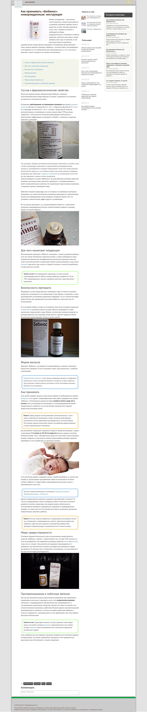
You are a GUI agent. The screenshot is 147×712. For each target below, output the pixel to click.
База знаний (30, 2)
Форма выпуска (30, 73)
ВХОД (129, 2)
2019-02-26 (85, 44)
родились (47, 625)
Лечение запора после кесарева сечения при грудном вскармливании (91, 49)
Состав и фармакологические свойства (39, 62)
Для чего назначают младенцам (36, 66)
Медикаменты (28, 683)
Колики (49, 683)
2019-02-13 (85, 68)
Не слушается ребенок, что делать (116, 81)
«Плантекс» (44, 494)
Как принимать (30, 76)
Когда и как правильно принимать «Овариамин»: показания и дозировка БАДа (117, 65)
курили (33, 627)
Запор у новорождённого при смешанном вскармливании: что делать (91, 84)
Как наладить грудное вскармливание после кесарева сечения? (91, 108)
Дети (43, 683)
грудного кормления (49, 174)
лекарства (24, 398)
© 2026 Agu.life (19, 705)
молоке (75, 541)
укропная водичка (62, 491)
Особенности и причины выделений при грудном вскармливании (88, 96)
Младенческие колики (32, 378)
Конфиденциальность (31, 705)
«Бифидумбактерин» (31, 494)
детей (65, 50)
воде (66, 541)
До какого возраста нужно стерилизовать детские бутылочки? (89, 61)
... (126, 29)
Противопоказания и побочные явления (40, 83)
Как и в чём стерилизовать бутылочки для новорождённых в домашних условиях (91, 73)
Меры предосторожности (34, 80)
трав (42, 205)
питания (24, 264)
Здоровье (37, 683)
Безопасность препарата (34, 69)
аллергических (26, 310)
